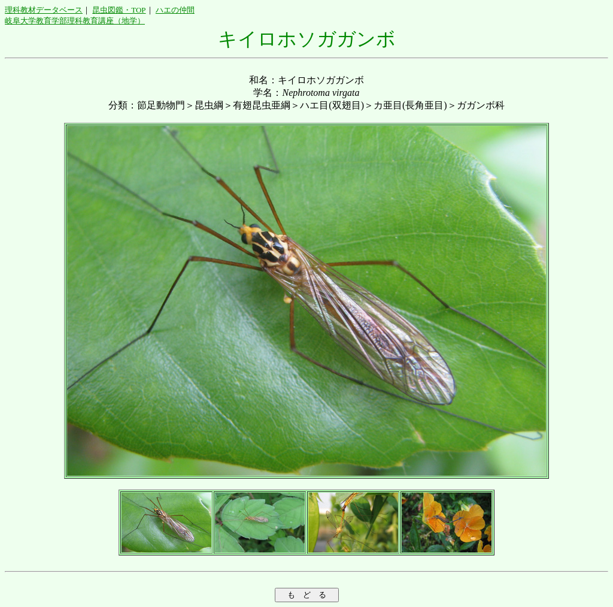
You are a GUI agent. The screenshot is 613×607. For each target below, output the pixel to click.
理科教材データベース (44, 9)
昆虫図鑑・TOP (118, 9)
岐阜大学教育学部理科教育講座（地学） (75, 20)
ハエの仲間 (175, 9)
